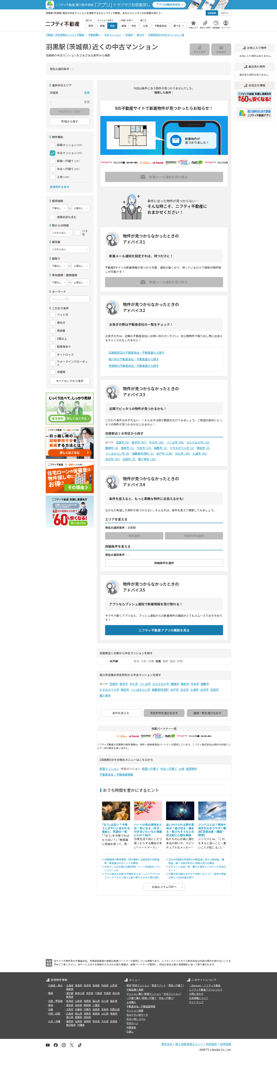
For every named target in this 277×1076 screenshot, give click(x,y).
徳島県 (113, 1013)
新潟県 (69, 1001)
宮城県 (96, 985)
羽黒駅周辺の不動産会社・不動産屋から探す (136, 352)
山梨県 (78, 1001)
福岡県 (69, 1021)
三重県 (96, 1005)
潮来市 (127, 448)
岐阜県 (78, 1005)
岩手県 (87, 985)
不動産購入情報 (135, 989)
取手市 (139, 442)
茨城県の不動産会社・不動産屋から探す (134, 366)
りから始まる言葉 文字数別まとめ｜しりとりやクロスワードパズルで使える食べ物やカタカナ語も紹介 (132, 875)
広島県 (69, 1013)
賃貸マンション (141, 985)
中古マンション (172, 993)
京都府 (87, 1009)
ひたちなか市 (198, 442)
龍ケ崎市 (147, 459)
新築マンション (109, 769)
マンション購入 (135, 993)
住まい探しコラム (136, 1019)
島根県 (96, 1013)
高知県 (87, 1017)
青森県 (78, 985)
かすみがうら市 (182, 448)
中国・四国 (54, 1013)
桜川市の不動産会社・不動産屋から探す (134, 359)
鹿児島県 (71, 1025)
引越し (130, 1031)
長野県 (87, 1001)
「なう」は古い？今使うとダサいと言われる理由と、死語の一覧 (116, 828)
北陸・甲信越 (55, 1001)
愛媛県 (78, 1017)
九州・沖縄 (54, 1021)
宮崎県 (113, 1021)
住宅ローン (132, 1023)
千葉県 (98, 993)
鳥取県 (87, 1013)
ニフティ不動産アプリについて (205, 989)
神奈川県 (80, 993)
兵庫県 (78, 1009)
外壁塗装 (131, 1027)
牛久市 (156, 442)
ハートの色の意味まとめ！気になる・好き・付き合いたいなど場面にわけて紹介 (148, 830)
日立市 (182, 453)
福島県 (69, 989)
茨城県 (107, 993)
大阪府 (69, 1009)
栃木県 (116, 993)
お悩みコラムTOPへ (164, 887)
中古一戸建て (168, 769)
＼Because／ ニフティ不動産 (204, 985)
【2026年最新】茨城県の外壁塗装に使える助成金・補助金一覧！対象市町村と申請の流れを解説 (196, 861)
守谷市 (144, 448)
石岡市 (129, 459)
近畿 (50, 1009)
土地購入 (131, 1002)
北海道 (69, 985)
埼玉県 (89, 993)
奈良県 (105, 1009)
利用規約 (211, 1044)
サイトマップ (196, 1002)
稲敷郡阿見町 (143, 453)
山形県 (113, 985)
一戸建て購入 (134, 998)
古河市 (112, 459)
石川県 (105, 1001)
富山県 (96, 1001)
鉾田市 (203, 448)
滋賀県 (96, 1009)
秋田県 (105, 985)
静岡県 (87, 1005)
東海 (50, 1005)
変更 (87, 93)
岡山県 (78, 1013)
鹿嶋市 (112, 448)
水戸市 (164, 453)
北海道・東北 (55, 985)
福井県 (113, 1001)
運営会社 (166, 1044)
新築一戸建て (150, 769)
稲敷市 (160, 448)
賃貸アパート (159, 985)
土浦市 (199, 453)
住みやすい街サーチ (137, 1014)
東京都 (69, 993)
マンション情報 (135, 1010)
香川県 (69, 1017)
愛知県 (69, 1005)
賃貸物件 (191, 769)
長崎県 (87, 1021)
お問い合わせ (196, 993)
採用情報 (225, 1044)
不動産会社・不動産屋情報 (116, 774)
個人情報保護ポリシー (189, 1044)
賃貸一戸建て (175, 985)
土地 (181, 769)
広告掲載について (198, 998)
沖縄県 (81, 1025)
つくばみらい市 (117, 453)
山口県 (105, 1013)
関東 (50, 993)
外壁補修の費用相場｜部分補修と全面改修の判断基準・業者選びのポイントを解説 (131, 861)
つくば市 (175, 442)
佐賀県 (78, 1021)
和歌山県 (115, 1009)
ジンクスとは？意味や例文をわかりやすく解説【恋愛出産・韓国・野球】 (212, 830)
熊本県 (96, 1021)
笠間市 (122, 442)
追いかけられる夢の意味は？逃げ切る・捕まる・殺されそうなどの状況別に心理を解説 (180, 830)
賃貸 (129, 985)
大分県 (105, 1021)
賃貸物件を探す (59, 187)
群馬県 (69, 996)
